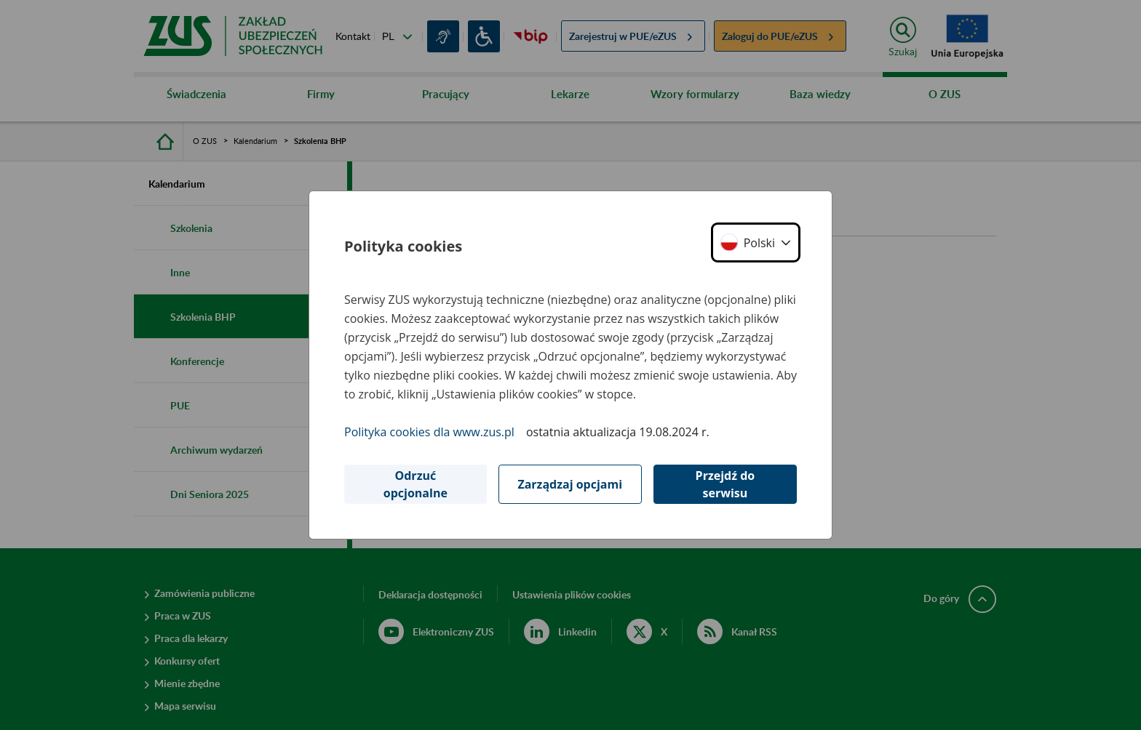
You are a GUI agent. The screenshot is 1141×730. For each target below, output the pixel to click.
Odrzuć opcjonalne (415, 484)
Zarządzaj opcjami (569, 484)
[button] (756, 242)
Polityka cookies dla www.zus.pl (429, 432)
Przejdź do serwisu (725, 484)
